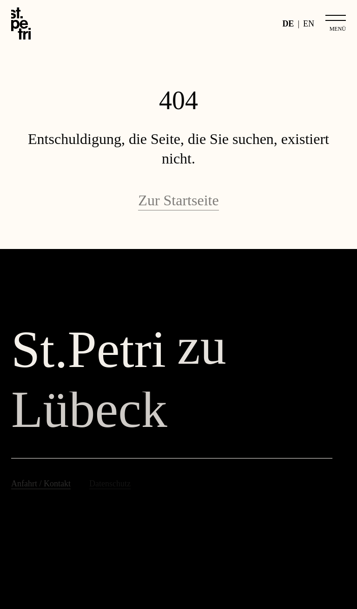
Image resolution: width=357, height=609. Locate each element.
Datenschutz (110, 483)
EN (308, 23)
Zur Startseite (178, 200)
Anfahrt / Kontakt (41, 483)
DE (288, 23)
